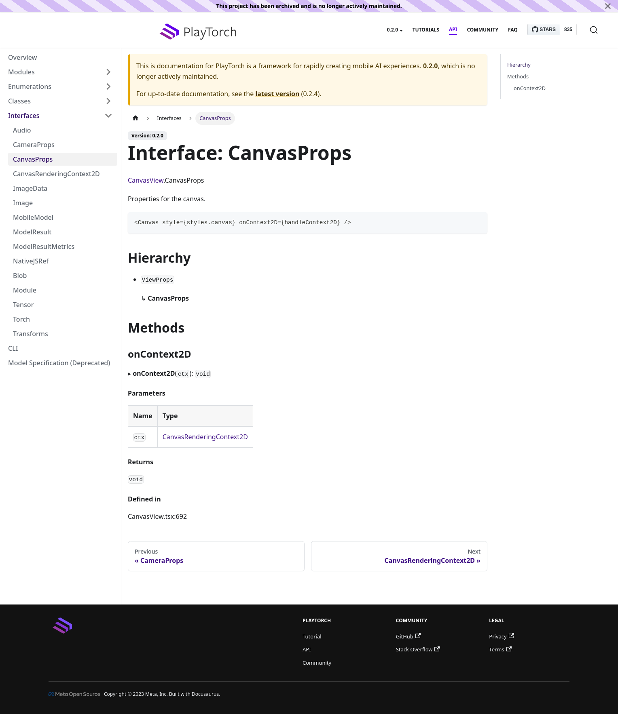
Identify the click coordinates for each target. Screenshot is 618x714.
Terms (500, 649)
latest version (277, 93)
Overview (22, 57)
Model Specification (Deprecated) (59, 362)
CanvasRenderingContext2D (56, 173)
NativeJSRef (31, 261)
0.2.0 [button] (392, 29)
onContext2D (530, 88)
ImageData (30, 188)
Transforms (30, 333)
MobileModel (33, 217)
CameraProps (34, 144)
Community (482, 29)
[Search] (593, 30)
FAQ (513, 29)
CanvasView (145, 180)
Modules (21, 71)
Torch (21, 319)
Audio (22, 130)
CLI (13, 348)
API (453, 29)
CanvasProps (33, 159)
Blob (20, 275)
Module (24, 290)
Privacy (501, 636)
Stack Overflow (418, 649)
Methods (518, 76)
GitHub (408, 636)
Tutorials (426, 29)
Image (23, 202)
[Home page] (135, 118)
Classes (19, 101)
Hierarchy (519, 64)
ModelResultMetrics (43, 246)
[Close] (608, 6)
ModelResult (32, 231)
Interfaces (23, 115)
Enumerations (29, 86)
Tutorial (312, 636)
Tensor (23, 304)
